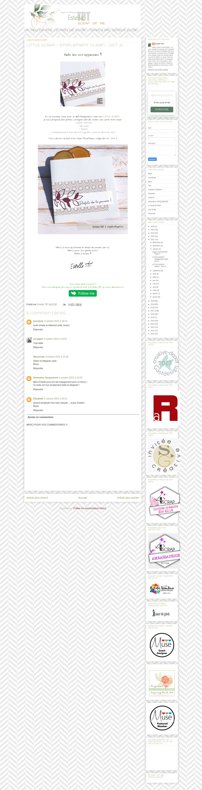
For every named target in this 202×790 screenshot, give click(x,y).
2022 (153, 236)
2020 (153, 301)
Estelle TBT (159, 44)
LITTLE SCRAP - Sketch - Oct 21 (159, 265)
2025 (153, 226)
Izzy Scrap (152, 210)
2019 (153, 304)
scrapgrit (38, 339)
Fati (149, 186)
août (154, 274)
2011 (153, 331)
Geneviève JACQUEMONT (158, 202)
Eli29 (150, 174)
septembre (157, 271)
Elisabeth (38, 398)
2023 (153, 233)
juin (154, 280)
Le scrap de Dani (154, 205)
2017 (153, 311)
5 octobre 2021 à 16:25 (55, 398)
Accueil (82, 497)
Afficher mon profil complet (158, 70)
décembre (157, 242)
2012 (153, 327)
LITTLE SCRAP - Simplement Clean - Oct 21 (160, 259)
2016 (153, 314)
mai (154, 284)
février (155, 294)
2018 (153, 308)
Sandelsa (151, 194)
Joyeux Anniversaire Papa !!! (159, 253)
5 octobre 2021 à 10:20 (70, 377)
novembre (157, 246)
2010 (153, 334)
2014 (153, 321)
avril (154, 287)
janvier (155, 297)
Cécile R (151, 198)
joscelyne (38, 321)
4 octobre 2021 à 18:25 (55, 339)
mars (155, 290)
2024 (153, 230)
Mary (150, 182)
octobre (156, 249)
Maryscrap (38, 357)
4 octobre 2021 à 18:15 (55, 321)
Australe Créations (155, 190)
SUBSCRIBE (162, 109)
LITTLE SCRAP (111, 116)
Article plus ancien (128, 497)
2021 (153, 240)
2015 (153, 317)
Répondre (38, 329)
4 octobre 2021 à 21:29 (56, 357)
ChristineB (152, 178)
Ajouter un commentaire (40, 417)
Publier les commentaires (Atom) (90, 508)
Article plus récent (37, 497)
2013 (153, 324)
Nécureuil (151, 213)
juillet (155, 277)
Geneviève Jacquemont (45, 377)
